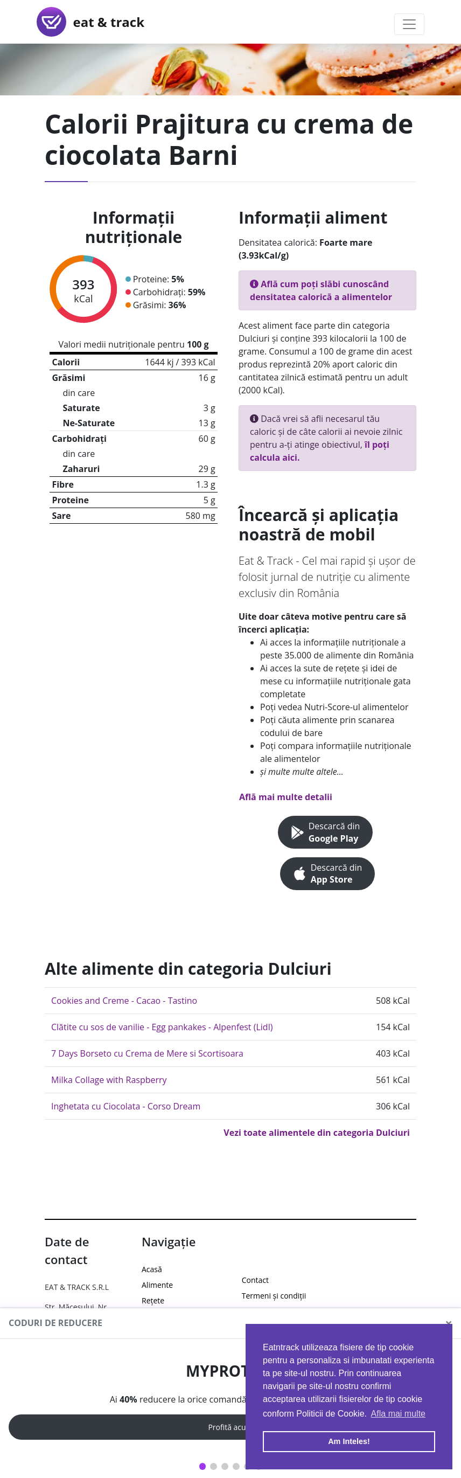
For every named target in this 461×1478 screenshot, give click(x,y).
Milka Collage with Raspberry (109, 1080)
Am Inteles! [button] (349, 1441)
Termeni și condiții (274, 1295)
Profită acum (230, 1427)
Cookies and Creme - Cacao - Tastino (124, 1001)
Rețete (153, 1300)
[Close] (448, 1323)
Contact (255, 1280)
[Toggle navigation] (409, 24)
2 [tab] (213, 1466)
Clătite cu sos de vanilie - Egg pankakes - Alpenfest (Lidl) (162, 1027)
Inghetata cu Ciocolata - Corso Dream (125, 1106)
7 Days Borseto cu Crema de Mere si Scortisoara (147, 1053)
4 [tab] (236, 1466)
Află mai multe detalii (285, 797)
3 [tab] (224, 1466)
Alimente (157, 1285)
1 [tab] (202, 1466)
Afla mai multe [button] (398, 1413)
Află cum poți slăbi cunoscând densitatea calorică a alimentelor (321, 290)
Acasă (152, 1269)
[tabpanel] (230, 1401)
